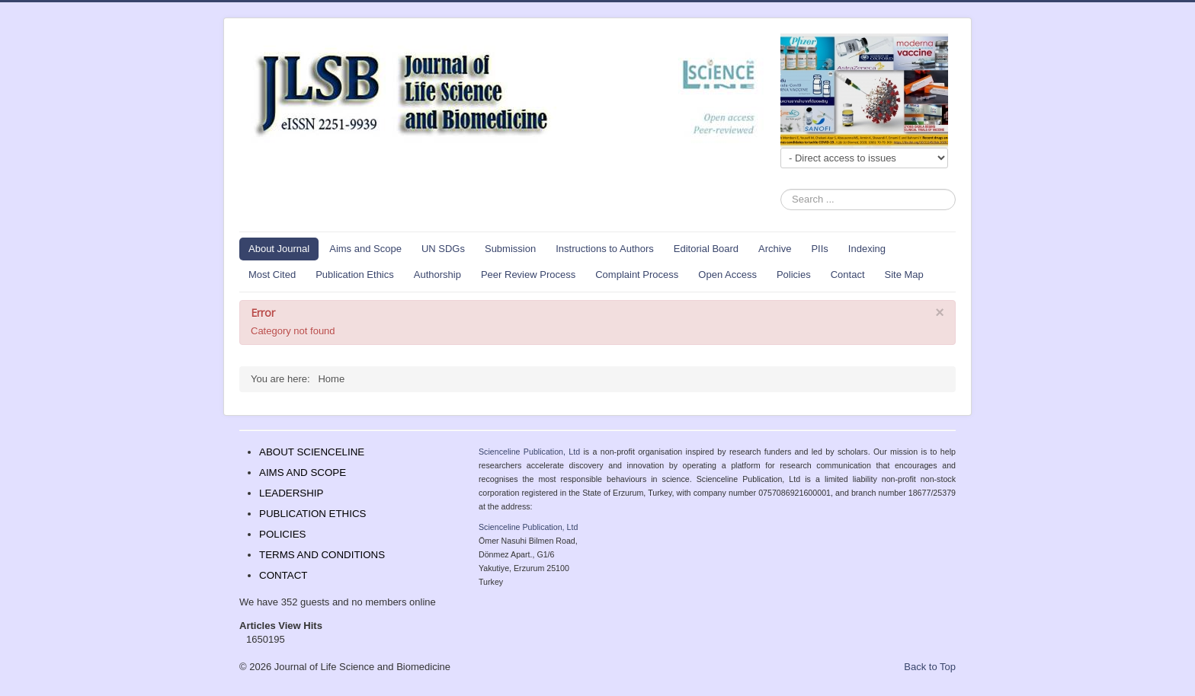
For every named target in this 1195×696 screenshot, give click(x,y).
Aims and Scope (365, 248)
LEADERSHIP (291, 493)
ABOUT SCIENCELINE (311, 452)
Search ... (780, 189)
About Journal (278, 248)
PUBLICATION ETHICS (312, 513)
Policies (794, 274)
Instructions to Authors (605, 248)
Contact (848, 274)
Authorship (437, 274)
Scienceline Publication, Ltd (529, 451)
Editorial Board (706, 248)
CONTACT (283, 575)
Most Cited (272, 274)
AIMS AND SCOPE (302, 472)
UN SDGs (443, 248)
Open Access (727, 274)
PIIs (819, 248)
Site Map (904, 274)
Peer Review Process (528, 274)
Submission (510, 248)
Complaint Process (636, 274)
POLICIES (282, 534)
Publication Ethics (355, 274)
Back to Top (930, 666)
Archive (774, 248)
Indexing (867, 248)
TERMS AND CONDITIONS (322, 554)
